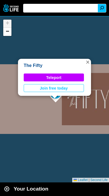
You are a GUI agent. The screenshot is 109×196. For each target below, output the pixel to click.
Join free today (54, 88)
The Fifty (33, 65)
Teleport (54, 77)
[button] (87, 62)
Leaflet (80, 180)
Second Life (11, 8)
